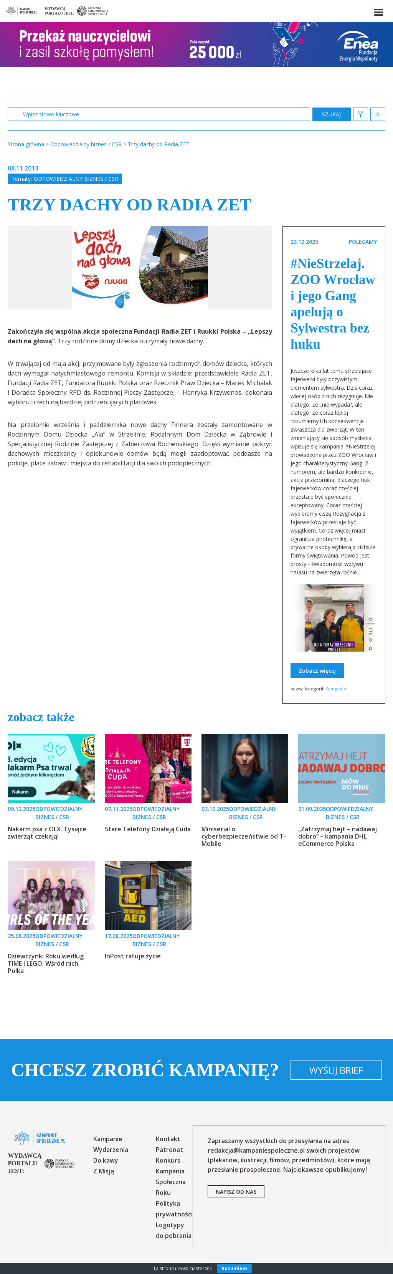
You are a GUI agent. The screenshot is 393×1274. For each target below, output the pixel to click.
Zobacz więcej (317, 670)
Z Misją (103, 1171)
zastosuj (331, 114)
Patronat (169, 1149)
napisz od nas (236, 1191)
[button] (378, 11)
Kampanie (335, 689)
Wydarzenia (110, 1149)
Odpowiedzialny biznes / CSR (76, 178)
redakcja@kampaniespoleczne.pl (256, 1150)
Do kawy (105, 1160)
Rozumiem (234, 1268)
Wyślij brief (336, 1070)
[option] (140, 267)
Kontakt (168, 1139)
